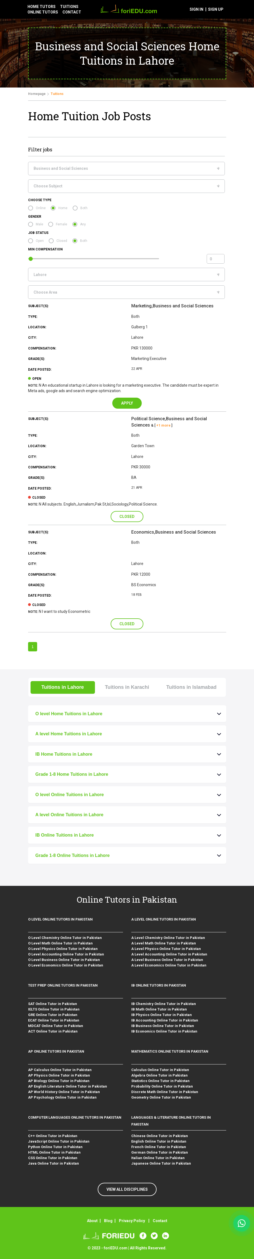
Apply (127, 403)
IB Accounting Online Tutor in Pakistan (164, 1020)
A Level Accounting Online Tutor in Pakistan (169, 954)
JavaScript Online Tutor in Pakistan (58, 1141)
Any (83, 224)
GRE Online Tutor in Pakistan (52, 1015)
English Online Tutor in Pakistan (158, 1141)
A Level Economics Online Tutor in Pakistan (168, 965)
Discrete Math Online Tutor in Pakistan (164, 1092)
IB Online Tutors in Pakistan (158, 985)
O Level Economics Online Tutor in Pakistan (65, 965)
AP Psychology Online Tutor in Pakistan (62, 1097)
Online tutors (43, 12)
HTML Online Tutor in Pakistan (54, 1152)
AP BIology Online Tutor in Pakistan (58, 1081)
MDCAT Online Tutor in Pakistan (55, 1026)
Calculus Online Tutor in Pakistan (160, 1070)
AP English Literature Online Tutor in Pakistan (67, 1086)
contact (71, 12)
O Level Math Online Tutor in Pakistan (60, 943)
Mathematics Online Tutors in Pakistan (169, 1051)
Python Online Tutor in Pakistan (55, 1147)
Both (84, 208)
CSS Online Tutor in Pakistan (52, 1158)
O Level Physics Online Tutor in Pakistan (63, 949)
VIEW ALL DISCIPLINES (127, 1189)
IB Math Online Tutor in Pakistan (159, 1009)
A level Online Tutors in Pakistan (163, 919)
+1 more (163, 425)
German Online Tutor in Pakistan (159, 1152)
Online (41, 208)
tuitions (69, 7)
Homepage (37, 94)
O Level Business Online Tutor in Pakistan (64, 960)
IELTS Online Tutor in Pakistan (54, 1009)
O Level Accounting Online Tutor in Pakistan (66, 954)
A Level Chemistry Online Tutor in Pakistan (168, 938)
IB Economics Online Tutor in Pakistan (164, 1031)
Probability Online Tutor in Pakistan (162, 1086)
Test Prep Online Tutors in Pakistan (63, 985)
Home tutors (42, 7)
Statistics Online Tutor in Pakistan (160, 1081)
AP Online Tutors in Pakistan (56, 1051)
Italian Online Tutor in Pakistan (158, 1158)
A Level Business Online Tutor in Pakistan (167, 960)
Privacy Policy (132, 1221)
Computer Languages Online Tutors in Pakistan (74, 1117)
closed (38, 497)
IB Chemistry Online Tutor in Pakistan (163, 1004)
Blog (108, 1221)
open (36, 379)
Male (39, 224)
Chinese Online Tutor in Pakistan (159, 1136)
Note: (33, 385)
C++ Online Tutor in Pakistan (52, 1136)
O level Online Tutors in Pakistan (60, 919)
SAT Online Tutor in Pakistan (52, 1004)
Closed (61, 241)
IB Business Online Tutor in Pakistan (162, 1026)
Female (61, 224)
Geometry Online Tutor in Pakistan (161, 1097)
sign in (196, 9)
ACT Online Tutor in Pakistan (53, 1031)
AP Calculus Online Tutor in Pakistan (60, 1070)
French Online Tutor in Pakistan (158, 1147)
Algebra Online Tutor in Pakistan (159, 1075)
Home (62, 208)
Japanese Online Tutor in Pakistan (161, 1163)
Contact (160, 1221)
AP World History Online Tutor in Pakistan (64, 1092)
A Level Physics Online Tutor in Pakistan (166, 949)
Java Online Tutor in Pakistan (53, 1163)
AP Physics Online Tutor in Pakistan (59, 1075)
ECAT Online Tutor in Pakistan (53, 1020)
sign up (215, 9)
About (92, 1221)
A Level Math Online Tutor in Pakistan (163, 943)
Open (40, 241)
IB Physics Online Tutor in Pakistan (161, 1015)
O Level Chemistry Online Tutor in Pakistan (65, 938)
